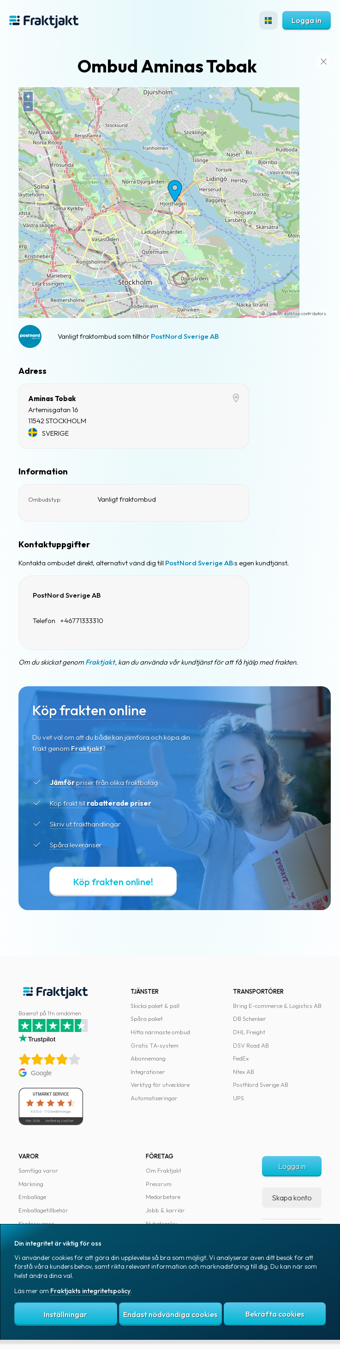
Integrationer (148, 1071)
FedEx (241, 1058)
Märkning (30, 1183)
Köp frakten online (89, 710)
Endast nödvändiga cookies (170, 1314)
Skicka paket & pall (155, 1005)
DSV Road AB (251, 1045)
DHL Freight (249, 1032)
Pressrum (159, 1183)
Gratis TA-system (155, 1045)
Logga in (307, 20)
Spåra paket (147, 1018)
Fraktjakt (100, 662)
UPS (238, 1098)
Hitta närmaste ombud (160, 1032)
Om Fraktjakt (163, 1170)
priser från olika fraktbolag (104, 782)
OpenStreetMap (283, 314)
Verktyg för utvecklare (160, 1084)
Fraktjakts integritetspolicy (90, 1291)
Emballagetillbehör (43, 1210)
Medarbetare (163, 1196)
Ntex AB (243, 1071)
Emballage (32, 1196)
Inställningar (65, 1314)
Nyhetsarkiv (162, 1223)
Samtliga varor (38, 1170)
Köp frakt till (100, 803)
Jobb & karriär (165, 1210)
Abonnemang (148, 1058)
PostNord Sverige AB (185, 336)
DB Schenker (249, 1018)
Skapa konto (292, 1197)
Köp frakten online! (113, 881)
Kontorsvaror (36, 1223)
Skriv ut (61, 824)
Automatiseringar (154, 1098)
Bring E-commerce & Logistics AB (277, 1005)
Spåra (59, 844)
